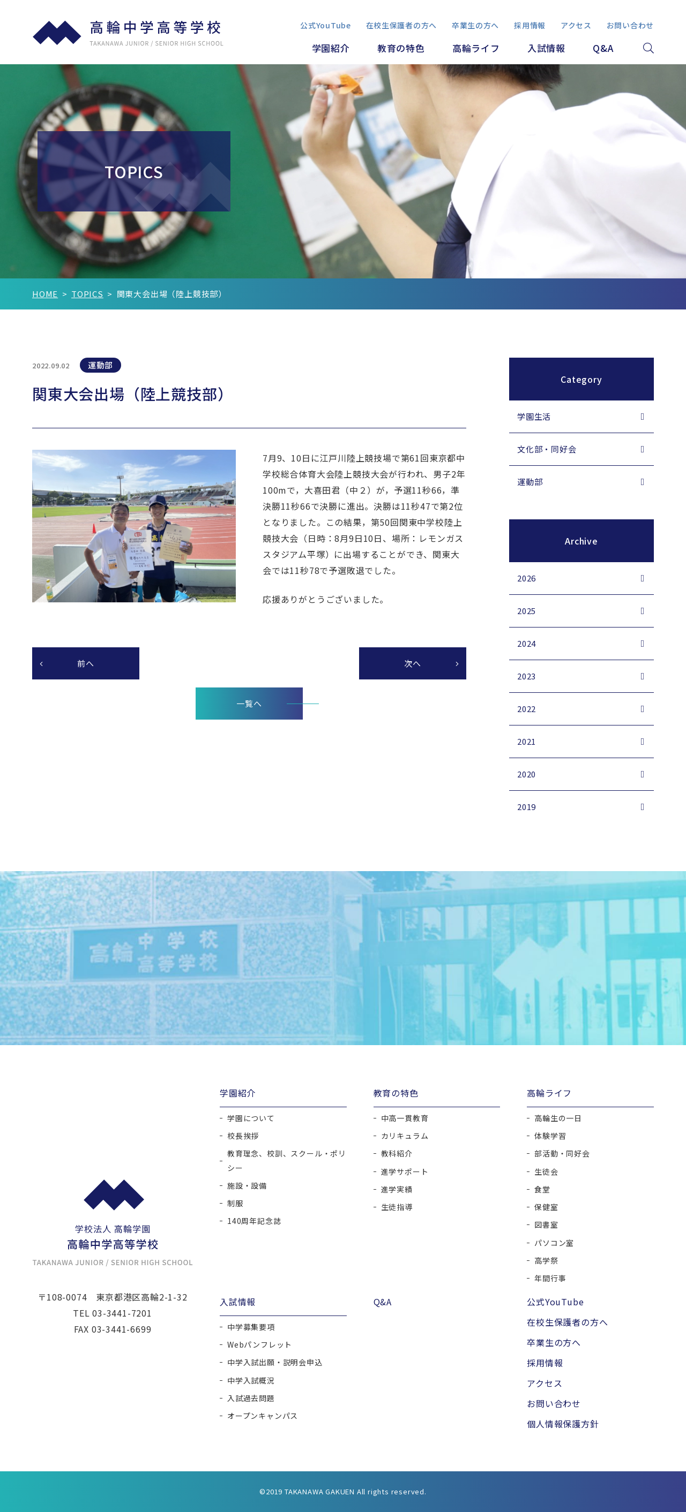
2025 (526, 610)
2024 (526, 643)
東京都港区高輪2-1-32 (141, 1296)
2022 (526, 708)
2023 (526, 676)
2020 (526, 774)
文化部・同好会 (547, 449)
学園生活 (534, 416)
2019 (526, 806)
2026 (526, 578)
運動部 (529, 481)
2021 (526, 741)
